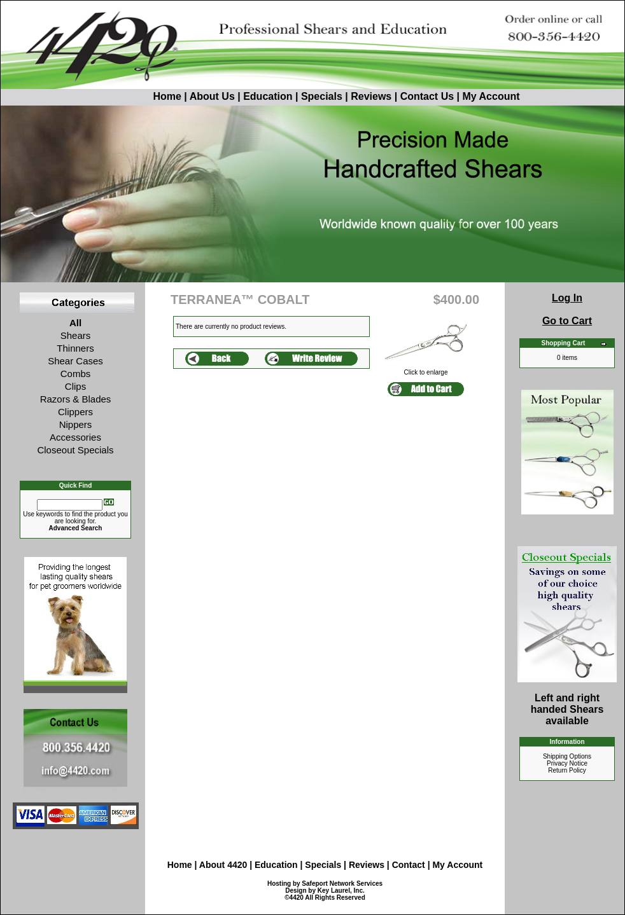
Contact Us (427, 96)
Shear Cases (75, 360)
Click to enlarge (426, 369)
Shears (75, 335)
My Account (490, 96)
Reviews (371, 96)
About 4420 (223, 865)
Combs (75, 373)
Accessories (75, 437)
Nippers (75, 424)
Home (143, 96)
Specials (321, 96)
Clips (75, 386)
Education (267, 96)
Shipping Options (567, 756)
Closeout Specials (75, 449)
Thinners (75, 348)
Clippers (75, 411)
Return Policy (567, 770)
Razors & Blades (75, 399)
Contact (410, 865)
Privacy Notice (567, 763)
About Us (214, 96)
